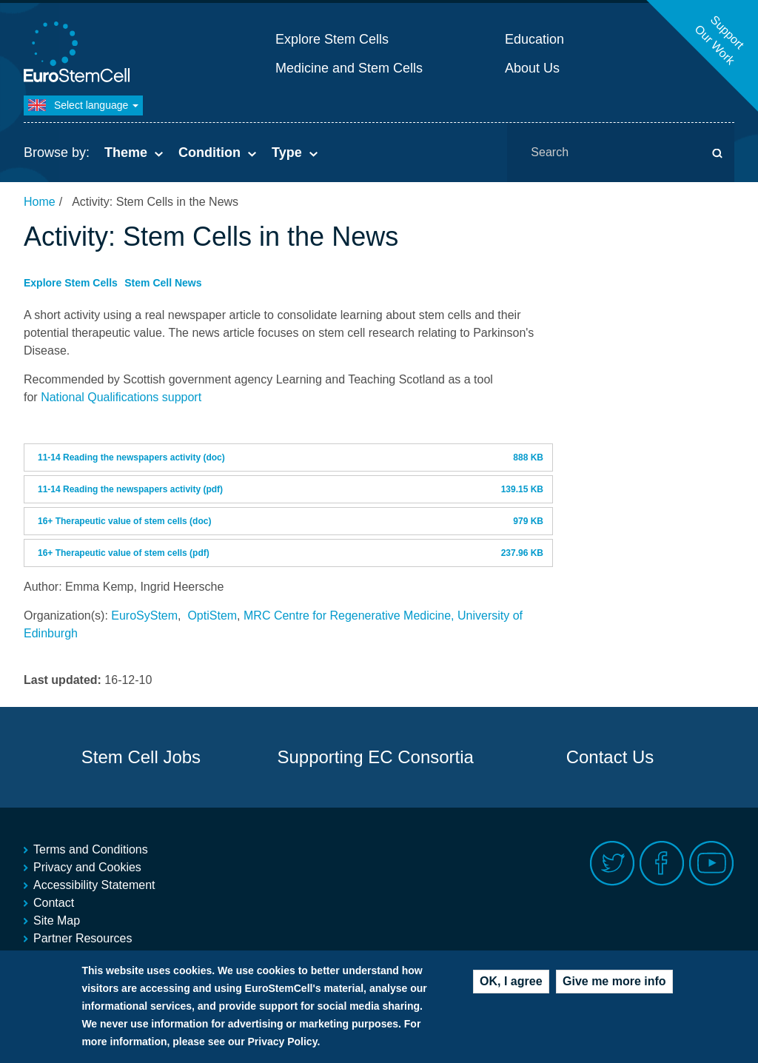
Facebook (662, 863)
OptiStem (212, 615)
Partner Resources (82, 938)
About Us (532, 68)
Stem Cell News (162, 283)
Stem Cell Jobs (141, 757)
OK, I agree (511, 981)
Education (534, 39)
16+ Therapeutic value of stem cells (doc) (124, 521)
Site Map (56, 920)
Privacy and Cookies (87, 867)
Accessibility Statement (94, 885)
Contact (53, 902)
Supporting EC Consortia (375, 757)
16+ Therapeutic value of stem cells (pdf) (123, 553)
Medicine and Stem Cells (349, 68)
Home (40, 201)
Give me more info (614, 981)
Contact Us (610, 757)
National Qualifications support (121, 397)
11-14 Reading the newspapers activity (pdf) (130, 489)
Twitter (612, 863)
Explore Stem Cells (332, 39)
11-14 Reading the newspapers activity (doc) (131, 457)
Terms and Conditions (90, 849)
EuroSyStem (144, 615)
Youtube (711, 863)
